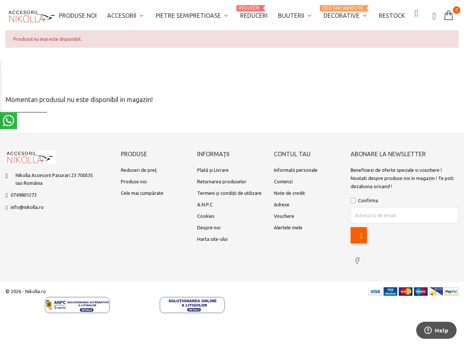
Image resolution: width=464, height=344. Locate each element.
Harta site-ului (212, 237)
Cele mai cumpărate (142, 191)
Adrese (281, 203)
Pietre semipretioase (193, 15)
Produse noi (78, 15)
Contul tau (292, 153)
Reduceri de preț (139, 168)
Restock (392, 15)
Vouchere (284, 214)
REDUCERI (254, 11)
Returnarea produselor (221, 180)
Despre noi (209, 226)
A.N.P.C (205, 203)
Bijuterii (295, 15)
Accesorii (126, 15)
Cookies (206, 214)
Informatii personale (296, 168)
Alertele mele (288, 226)
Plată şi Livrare (213, 168)
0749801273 (24, 193)
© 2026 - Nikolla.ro (26, 289)
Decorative (346, 12)
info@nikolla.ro (27, 205)
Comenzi (283, 180)
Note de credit (289, 191)
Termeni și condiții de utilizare (229, 191)
